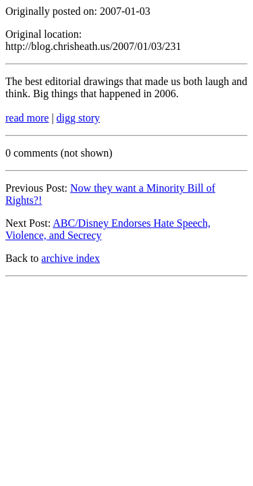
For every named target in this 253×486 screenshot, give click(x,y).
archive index (70, 258)
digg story (78, 118)
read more (27, 118)
